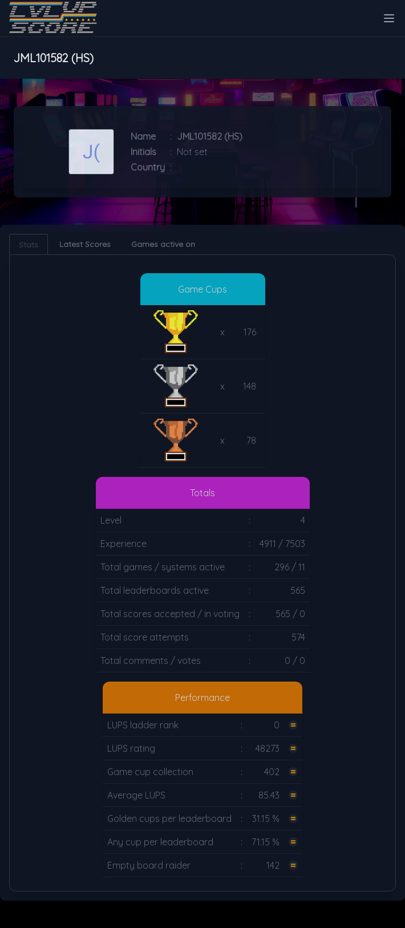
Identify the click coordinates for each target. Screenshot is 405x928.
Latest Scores (85, 244)
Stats (28, 245)
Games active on (163, 244)
